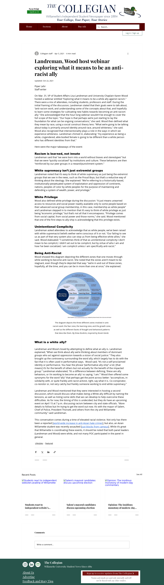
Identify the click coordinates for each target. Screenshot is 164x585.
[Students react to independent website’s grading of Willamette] (40, 489)
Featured (49, 443)
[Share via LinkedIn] (48, 452)
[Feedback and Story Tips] (45, 581)
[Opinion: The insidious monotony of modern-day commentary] (123, 489)
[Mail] (37, 564)
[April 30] (34, 12)
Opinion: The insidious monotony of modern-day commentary (121, 506)
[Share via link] (54, 452)
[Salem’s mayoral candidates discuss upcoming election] (82, 489)
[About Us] (45, 572)
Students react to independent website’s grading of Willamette (37, 506)
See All (139, 474)
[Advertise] (45, 576)
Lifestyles (39, 443)
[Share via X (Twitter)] (42, 452)
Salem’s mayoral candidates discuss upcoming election (81, 506)
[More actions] (127, 53)
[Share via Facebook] (36, 452)
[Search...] (117, 26)
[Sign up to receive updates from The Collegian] (111, 573)
